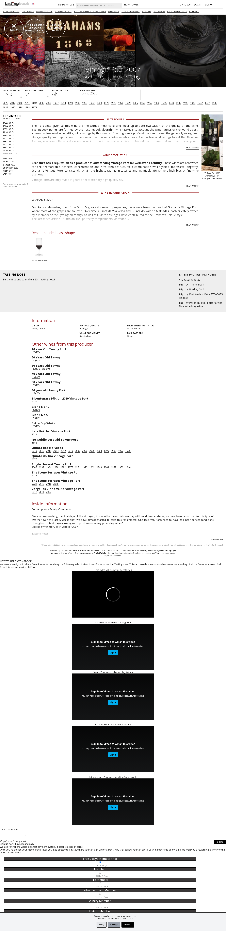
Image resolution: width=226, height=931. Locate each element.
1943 (192, 103)
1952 (113, 467)
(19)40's (36, 393)
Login (197, 4)
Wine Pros (113, 11)
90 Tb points (115, 119)
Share (220, 842)
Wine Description (115, 155)
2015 (48, 450)
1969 (128, 103)
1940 (128, 467)
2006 (84, 450)
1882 (34, 442)
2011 (27, 103)
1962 (149, 103)
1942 (200, 103)
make (28, 279)
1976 (70, 467)
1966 (135, 103)
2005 (92, 450)
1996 (113, 450)
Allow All (127, 925)
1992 (120, 450)
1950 (120, 467)
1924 (5, 126)
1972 (84, 467)
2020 (5, 103)
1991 (70, 103)
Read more (192, 147)
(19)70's (36, 376)
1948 (171, 103)
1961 (106, 467)
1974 (77, 467)
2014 (56, 450)
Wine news (159, 11)
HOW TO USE (131, 4)
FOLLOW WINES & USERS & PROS (90, 11)
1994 (63, 103)
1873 (34, 107)
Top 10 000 (184, 4)
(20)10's (36, 352)
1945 (185, 103)
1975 (113, 103)
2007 (34, 103)
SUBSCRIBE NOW (11, 11)
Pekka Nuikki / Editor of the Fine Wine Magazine (200, 304)
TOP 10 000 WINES (131, 11)
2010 (70, 450)
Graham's (93, 76)
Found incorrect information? (15, 185)
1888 (27, 107)
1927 (5, 107)
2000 (48, 103)
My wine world (63, 11)
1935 (214, 103)
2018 (41, 450)
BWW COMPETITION (177, 11)
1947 (178, 103)
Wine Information (115, 193)
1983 (84, 103)
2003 (41, 103)
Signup (209, 4)
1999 (106, 450)
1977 (106, 103)
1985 (77, 103)
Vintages (146, 11)
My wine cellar (44, 11)
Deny (101, 925)
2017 (12, 103)
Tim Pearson (196, 284)
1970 (120, 103)
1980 (99, 103)
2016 (19, 103)
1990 (56, 467)
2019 (34, 434)
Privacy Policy (127, 918)
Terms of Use (112, 918)
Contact (194, 11)
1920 (12, 107)
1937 (207, 103)
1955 (164, 103)
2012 (63, 450)
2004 (99, 450)
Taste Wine (28, 11)
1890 (19, 107)
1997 (56, 103)
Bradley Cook (197, 289)
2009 (77, 450)
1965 (128, 450)
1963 (142, 103)
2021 (34, 483)
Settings (114, 925)
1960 (156, 103)
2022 (34, 459)
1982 (92, 103)
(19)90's (46, 368)
